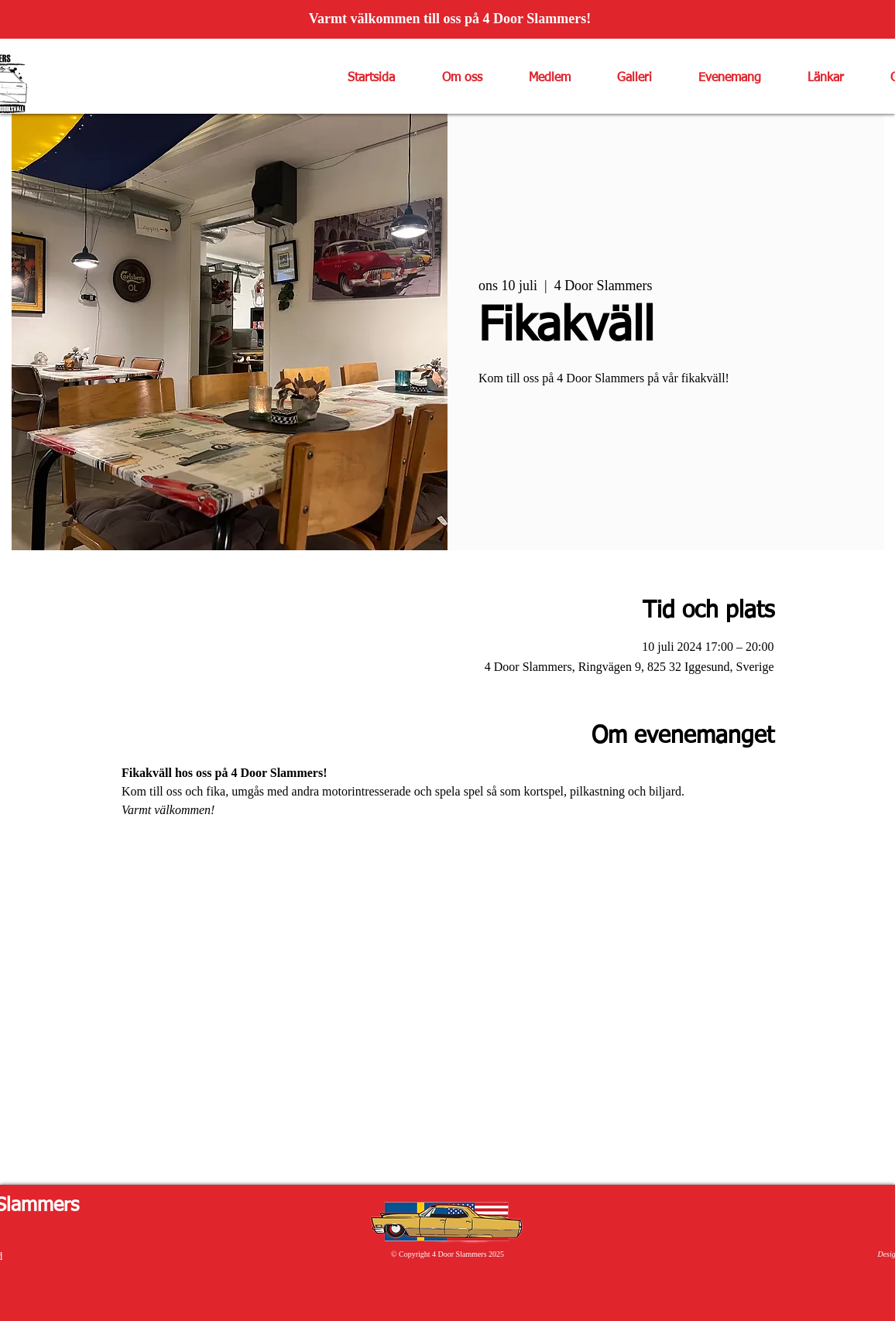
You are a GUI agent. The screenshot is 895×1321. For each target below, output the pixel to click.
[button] (450, 78)
